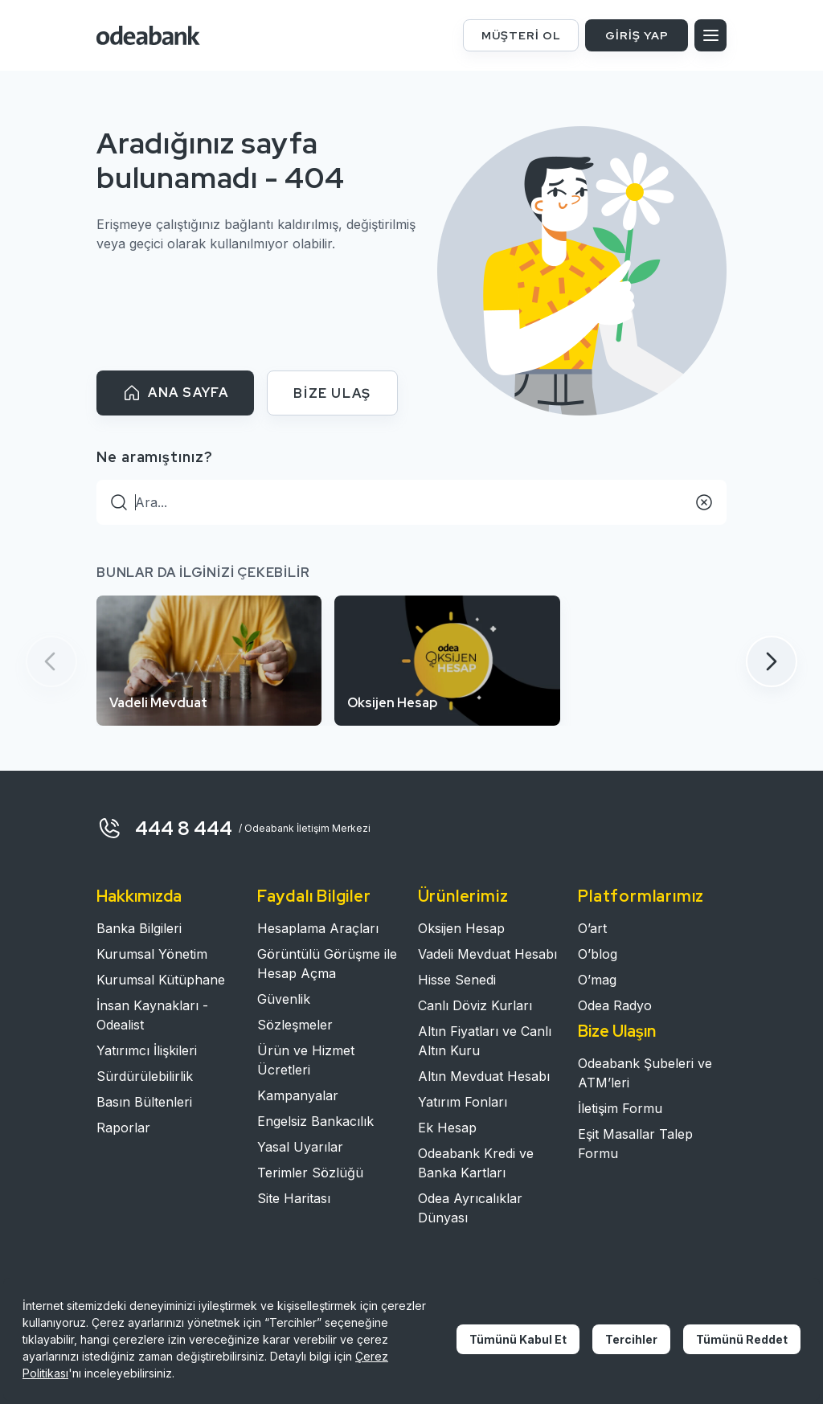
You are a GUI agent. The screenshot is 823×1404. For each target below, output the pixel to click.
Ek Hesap (447, 1128)
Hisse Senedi (457, 980)
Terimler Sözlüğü (310, 1173)
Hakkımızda (139, 896)
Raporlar (123, 1128)
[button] (771, 661)
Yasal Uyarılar (300, 1147)
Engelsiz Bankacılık (315, 1121)
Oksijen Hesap (461, 928)
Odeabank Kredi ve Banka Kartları (476, 1163)
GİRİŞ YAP (637, 35)
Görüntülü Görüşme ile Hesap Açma (327, 963)
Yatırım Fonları (462, 1102)
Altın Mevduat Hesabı (484, 1076)
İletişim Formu (620, 1108)
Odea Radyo (615, 1005)
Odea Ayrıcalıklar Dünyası (470, 1208)
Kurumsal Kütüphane (160, 980)
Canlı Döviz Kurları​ (475, 1005)
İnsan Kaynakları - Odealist (152, 1015)
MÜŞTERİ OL (521, 35)
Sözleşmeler (295, 1025)
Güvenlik (283, 999)
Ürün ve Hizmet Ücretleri (305, 1060)
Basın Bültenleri (144, 1102)
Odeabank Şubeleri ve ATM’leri (645, 1073)
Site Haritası (293, 1198)
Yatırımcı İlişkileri (146, 1050)
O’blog (597, 954)
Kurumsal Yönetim (151, 954)
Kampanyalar (297, 1095)
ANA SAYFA (175, 393)
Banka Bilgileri (139, 928)
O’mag (597, 980)
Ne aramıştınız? (154, 457)
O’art (592, 928)
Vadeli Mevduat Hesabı (487, 954)
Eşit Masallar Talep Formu (635, 1143)
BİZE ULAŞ (332, 393)
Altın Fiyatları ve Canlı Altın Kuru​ (484, 1040)
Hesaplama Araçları (318, 928)
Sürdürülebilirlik (144, 1076)
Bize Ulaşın (617, 1031)
